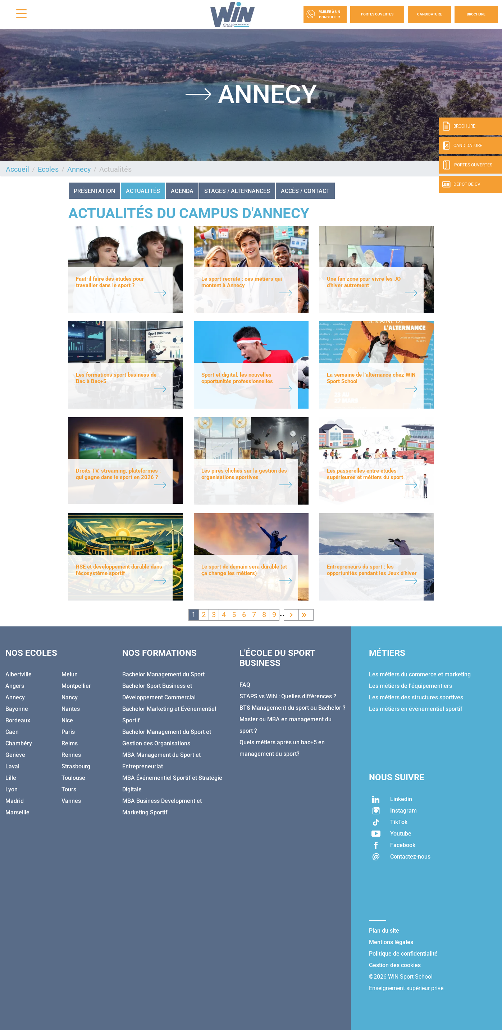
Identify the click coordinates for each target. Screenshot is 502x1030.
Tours (68, 789)
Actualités (143, 191)
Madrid (14, 800)
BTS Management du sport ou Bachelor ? (292, 707)
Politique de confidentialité (403, 953)
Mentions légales (391, 942)
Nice (67, 720)
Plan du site (384, 930)
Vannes (71, 800)
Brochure (476, 14)
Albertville (18, 674)
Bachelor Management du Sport (163, 674)
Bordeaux (17, 720)
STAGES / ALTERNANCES (237, 191)
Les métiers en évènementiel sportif (415, 708)
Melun (69, 674)
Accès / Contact (305, 191)
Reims (69, 743)
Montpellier (76, 685)
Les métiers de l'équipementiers (410, 685)
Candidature (429, 14)
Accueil (17, 169)
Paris (68, 731)
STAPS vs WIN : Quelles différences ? (287, 696)
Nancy (69, 697)
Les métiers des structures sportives (416, 697)
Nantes (70, 708)
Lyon (11, 789)
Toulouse (73, 777)
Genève (15, 754)
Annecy (79, 169)
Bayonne (16, 708)
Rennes (71, 754)
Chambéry (18, 743)
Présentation (94, 191)
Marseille (17, 812)
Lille (10, 777)
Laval (12, 766)
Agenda (182, 191)
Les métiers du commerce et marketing (420, 674)
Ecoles (48, 169)
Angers (14, 685)
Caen (12, 731)
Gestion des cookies (395, 965)
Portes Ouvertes (377, 14)
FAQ (244, 684)
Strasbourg (75, 766)
